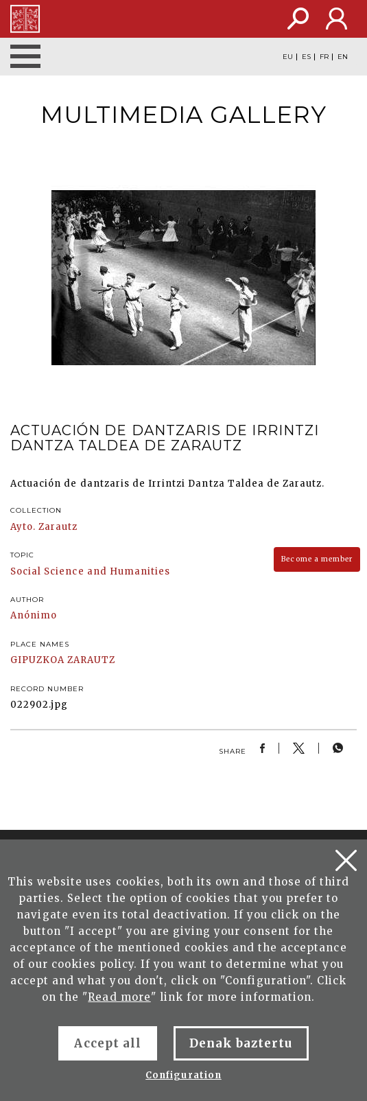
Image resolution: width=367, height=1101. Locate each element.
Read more (119, 997)
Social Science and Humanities (90, 571)
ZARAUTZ (91, 660)
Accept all (107, 1043)
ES (306, 57)
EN (343, 57)
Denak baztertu (241, 1043)
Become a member (317, 559)
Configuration (183, 1075)
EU (288, 57)
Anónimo (33, 615)
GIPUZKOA (37, 660)
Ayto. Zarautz (44, 527)
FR (324, 57)
